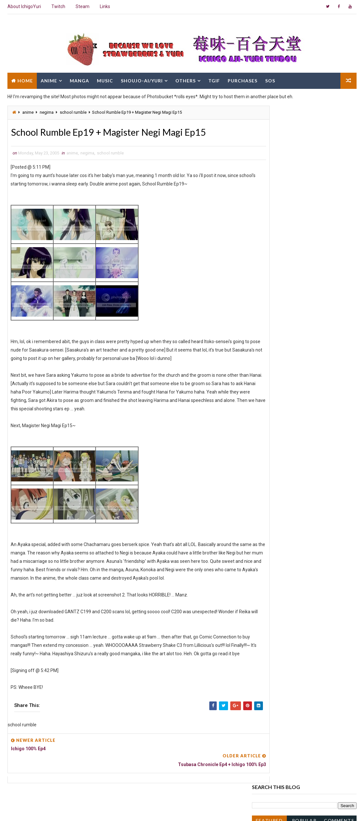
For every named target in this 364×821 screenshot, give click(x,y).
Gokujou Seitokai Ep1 (284, 542)
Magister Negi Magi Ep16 (288, 420)
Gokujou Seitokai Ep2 (284, 509)
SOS (270, 80)
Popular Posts (304, 144)
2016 (264, 295)
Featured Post (269, 144)
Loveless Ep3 (276, 503)
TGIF (214, 80)
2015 (264, 301)
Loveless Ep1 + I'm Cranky (289, 613)
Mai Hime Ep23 (278, 555)
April (269, 626)
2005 (264, 360)
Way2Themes (63, 809)
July (269, 400)
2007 (264, 347)
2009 (264, 334)
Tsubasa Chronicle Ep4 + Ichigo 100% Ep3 (305, 471)
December (275, 367)
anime (28, 112)
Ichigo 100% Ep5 (279, 433)
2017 (264, 288)
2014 (264, 308)
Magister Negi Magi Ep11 (288, 588)
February (273, 639)
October (273, 380)
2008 (264, 341)
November (275, 374)
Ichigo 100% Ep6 (279, 426)
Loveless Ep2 (276, 516)
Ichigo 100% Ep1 (279, 619)
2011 (264, 321)
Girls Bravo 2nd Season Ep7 (291, 522)
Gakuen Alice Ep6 (280, 575)
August (272, 393)
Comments (339, 143)
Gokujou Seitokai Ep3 (284, 439)
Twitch (58, 6)
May (269, 413)
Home (25, 80)
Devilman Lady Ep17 (283, 549)
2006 (264, 354)
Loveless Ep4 (276, 446)
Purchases (242, 80)
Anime (49, 80)
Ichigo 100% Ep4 (279, 452)
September (276, 387)
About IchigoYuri (24, 6)
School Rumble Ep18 (284, 581)
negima (47, 112)
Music (105, 80)
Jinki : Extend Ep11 (282, 561)
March (271, 633)
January (273, 646)
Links (105, 6)
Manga (79, 80)
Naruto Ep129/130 (282, 529)
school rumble (73, 112)
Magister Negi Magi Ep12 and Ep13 (298, 489)
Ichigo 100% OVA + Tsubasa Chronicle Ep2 (305, 496)
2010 (264, 328)
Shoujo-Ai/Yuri (142, 80)
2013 (264, 315)
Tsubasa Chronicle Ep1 (286, 594)
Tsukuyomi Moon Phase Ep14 (293, 568)
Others (185, 80)
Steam (82, 6)
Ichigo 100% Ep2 (279, 535)
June (270, 406)
